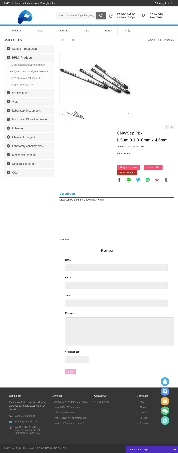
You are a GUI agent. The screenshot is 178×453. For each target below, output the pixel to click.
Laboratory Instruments (26, 110)
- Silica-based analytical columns (27, 64)
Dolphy (165, 381)
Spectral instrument (24, 163)
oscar (165, 420)
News (40, 30)
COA (15, 172)
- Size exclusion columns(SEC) (26, 78)
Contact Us (153, 167)
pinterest (157, 179)
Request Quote (128, 167)
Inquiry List (163, 3)
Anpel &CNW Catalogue (67, 407)
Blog (107, 30)
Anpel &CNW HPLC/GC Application (71, 401)
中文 (127, 30)
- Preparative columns (22, 84)
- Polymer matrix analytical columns (29, 71)
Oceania (144, 423)
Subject (68, 295)
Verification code (72, 352)
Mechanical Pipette (24, 154)
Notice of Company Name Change (71, 423)
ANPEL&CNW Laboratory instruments (71, 418)
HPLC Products (22, 57)
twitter (138, 179)
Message (69, 313)
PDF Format (127, 172)
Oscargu (165, 391)
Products (63, 30)
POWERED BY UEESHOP (51, 448)
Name (68, 260)
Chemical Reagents (24, 137)
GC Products (20, 92)
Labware (17, 128)
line (128, 179)
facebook (119, 179)
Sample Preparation (24, 48)
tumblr (166, 179)
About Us (16, 30)
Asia (142, 401)
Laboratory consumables (27, 146)
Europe (143, 418)
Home (150, 40)
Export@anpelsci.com (26, 421)
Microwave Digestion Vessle (29, 119)
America (144, 412)
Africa (143, 407)
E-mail (68, 277)
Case (86, 30)
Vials (15, 101)
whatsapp (147, 179)
